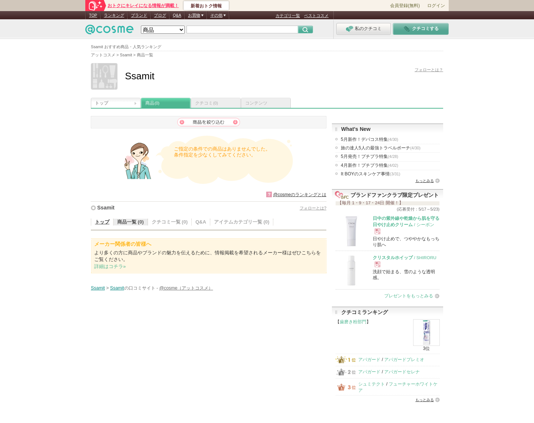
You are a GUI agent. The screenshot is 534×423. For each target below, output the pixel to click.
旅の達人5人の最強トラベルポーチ (381, 148)
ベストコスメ (316, 15)
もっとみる (424, 181)
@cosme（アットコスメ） (186, 288)
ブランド (139, 15)
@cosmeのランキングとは (299, 194)
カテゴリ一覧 (288, 15)
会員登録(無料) (405, 5)
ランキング (114, 15)
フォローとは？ (429, 69)
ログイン (436, 5)
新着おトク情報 (206, 6)
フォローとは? (313, 208)
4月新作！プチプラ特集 (369, 165)
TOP (93, 15)
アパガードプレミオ (404, 359)
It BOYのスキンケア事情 (370, 173)
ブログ (160, 15)
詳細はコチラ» (110, 266)
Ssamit (106, 208)
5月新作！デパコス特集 (369, 139)
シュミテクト (371, 384)
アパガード (369, 359)
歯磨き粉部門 (353, 321)
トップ (101, 103)
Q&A (177, 15)
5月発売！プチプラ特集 (369, 156)
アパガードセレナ (402, 371)
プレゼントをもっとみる (408, 295)
